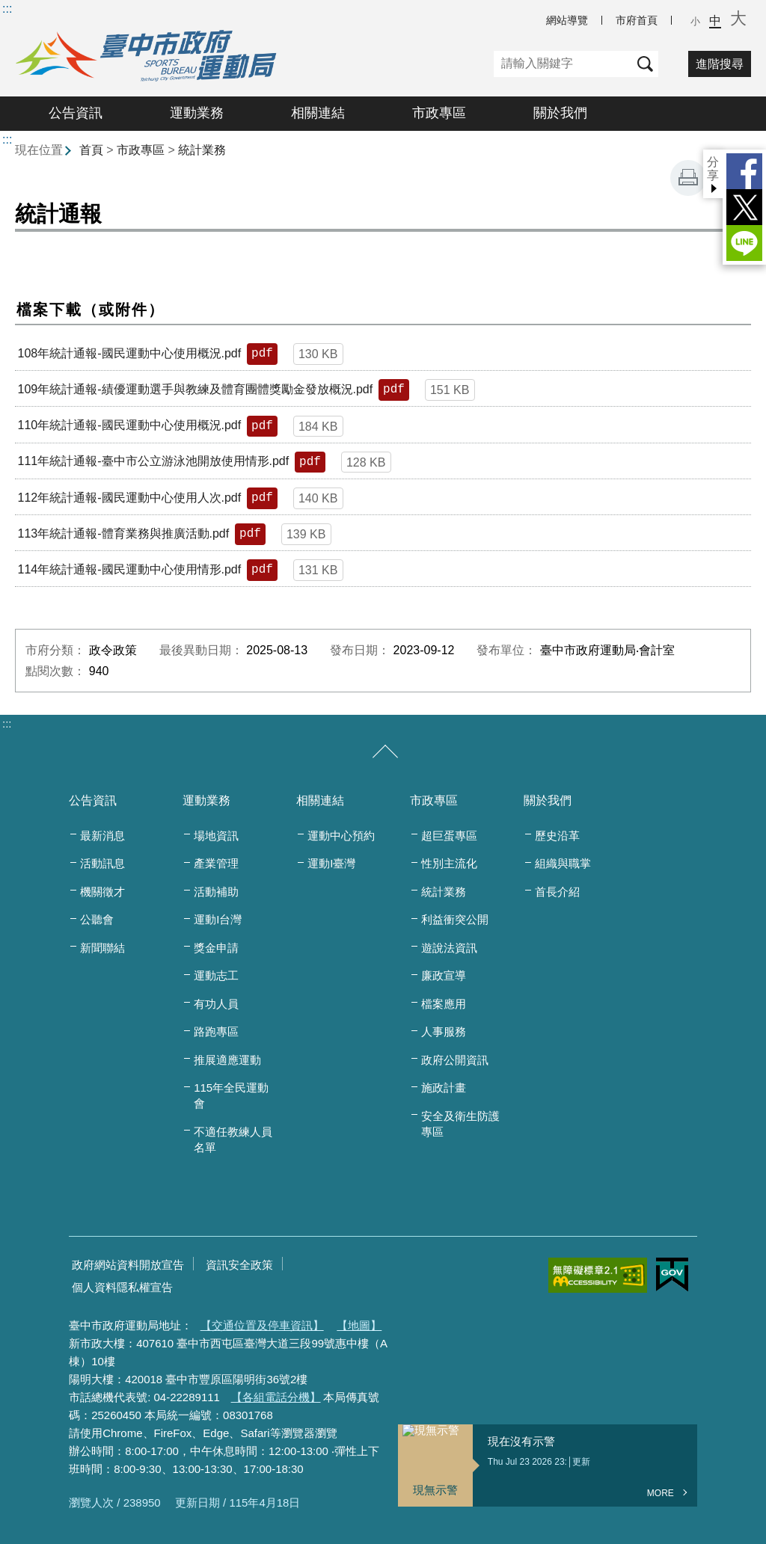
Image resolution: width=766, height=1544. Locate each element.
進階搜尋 (720, 64)
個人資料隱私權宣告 (122, 1287)
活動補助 (216, 891)
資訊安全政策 (239, 1264)
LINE (744, 243)
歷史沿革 (557, 835)
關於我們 (560, 112)
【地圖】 (359, 1325)
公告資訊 (75, 112)
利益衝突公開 (454, 919)
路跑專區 (216, 1031)
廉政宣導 (443, 975)
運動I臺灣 (331, 863)
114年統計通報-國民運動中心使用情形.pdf (129, 569)
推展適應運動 (227, 1060)
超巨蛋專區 (449, 835)
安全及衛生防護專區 (460, 1124)
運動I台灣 (218, 919)
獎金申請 (216, 947)
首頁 (91, 150)
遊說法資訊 (449, 947)
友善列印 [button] (688, 178)
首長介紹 (557, 891)
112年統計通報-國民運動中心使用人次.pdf (129, 497)
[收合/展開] (385, 752)
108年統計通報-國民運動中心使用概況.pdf (129, 353)
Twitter (744, 207)
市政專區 (439, 112)
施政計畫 (443, 1087)
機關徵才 (102, 891)
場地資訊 (216, 835)
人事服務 (443, 1031)
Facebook (744, 171)
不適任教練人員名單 (233, 1139)
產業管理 (216, 863)
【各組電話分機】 (276, 1397)
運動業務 (197, 112)
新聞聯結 (102, 947)
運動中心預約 (341, 835)
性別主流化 (449, 863)
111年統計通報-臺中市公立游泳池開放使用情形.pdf (153, 461)
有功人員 (216, 1003)
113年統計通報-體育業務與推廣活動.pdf (123, 533)
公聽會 (97, 919)
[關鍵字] (563, 64)
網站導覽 (567, 20)
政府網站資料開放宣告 (128, 1264)
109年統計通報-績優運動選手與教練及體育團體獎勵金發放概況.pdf (195, 389)
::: (7, 8)
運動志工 (216, 975)
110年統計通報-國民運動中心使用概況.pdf (129, 425)
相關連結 (318, 112)
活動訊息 (102, 863)
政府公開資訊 (454, 1060)
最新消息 (102, 835)
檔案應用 (443, 1003)
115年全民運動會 (231, 1095)
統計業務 (202, 150)
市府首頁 (637, 20)
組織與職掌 (563, 863)
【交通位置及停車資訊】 (262, 1325)
